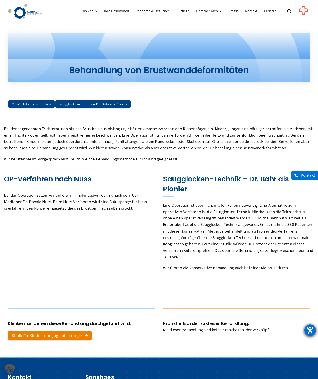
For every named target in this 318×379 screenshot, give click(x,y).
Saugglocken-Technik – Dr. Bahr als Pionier (93, 104)
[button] (289, 11)
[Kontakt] (305, 175)
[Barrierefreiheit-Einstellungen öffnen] (310, 330)
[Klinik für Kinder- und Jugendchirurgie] (50, 335)
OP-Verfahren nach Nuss (31, 104)
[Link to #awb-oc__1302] (303, 12)
